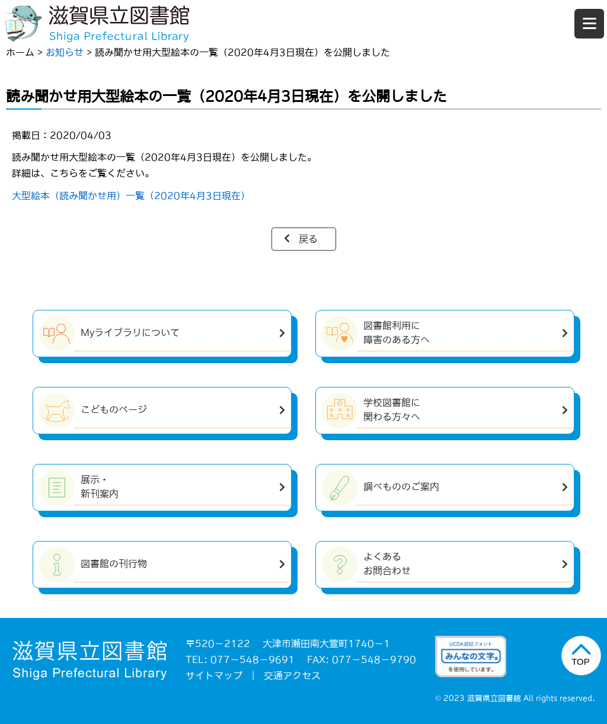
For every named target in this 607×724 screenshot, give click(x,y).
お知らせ (65, 52)
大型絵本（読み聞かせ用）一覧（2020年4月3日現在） (131, 195)
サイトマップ (214, 675)
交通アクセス (292, 675)
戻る (308, 239)
